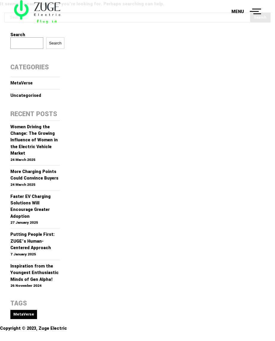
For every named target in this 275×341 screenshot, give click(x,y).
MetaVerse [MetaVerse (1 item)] (23, 314)
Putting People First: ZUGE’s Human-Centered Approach (32, 241)
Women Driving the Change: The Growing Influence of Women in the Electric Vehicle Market (34, 140)
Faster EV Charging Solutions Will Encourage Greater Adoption (30, 206)
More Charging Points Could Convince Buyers (34, 175)
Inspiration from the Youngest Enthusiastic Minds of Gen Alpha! (34, 273)
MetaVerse (21, 83)
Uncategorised (25, 95)
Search (17, 35)
